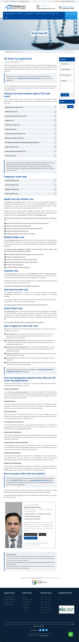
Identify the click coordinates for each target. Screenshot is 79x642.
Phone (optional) (65, 75)
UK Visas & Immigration (9, 13)
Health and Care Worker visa (14, 107)
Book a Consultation (9, 604)
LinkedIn (42, 534)
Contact (6, 1)
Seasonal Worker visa (12, 180)
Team (57, 13)
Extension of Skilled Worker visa (16, 257)
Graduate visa (9, 120)
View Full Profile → (30, 538)
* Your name (64, 64)
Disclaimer (25, 607)
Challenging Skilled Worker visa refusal (18, 267)
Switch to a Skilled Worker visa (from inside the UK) (21, 259)
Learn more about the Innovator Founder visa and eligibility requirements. (26, 304)
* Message (63, 80)
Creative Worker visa (11, 185)
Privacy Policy (26, 602)
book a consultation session (18, 392)
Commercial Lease (28, 13)
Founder (16, 292)
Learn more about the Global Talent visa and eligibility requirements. (24, 322)
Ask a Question (13, 1)
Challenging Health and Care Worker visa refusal (20, 233)
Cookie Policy (25, 604)
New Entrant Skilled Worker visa (15, 116)
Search (70, 106)
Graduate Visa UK (12, 273)
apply (19, 211)
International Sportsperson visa (15, 151)
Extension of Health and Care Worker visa (18, 226)
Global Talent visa (10, 129)
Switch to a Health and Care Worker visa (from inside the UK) (24, 228)
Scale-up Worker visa (12, 147)
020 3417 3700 (21, 215)
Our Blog (24, 597)
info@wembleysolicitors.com (40, 480)
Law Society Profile (30, 534)
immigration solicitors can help (29, 78)
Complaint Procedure (27, 599)
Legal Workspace (44, 635)
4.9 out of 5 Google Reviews (64, 1)
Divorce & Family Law (9, 599)
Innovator (10, 292)
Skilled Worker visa (11, 111)
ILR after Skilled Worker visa (14, 264)
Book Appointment (24, 1)
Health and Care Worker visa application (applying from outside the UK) (27, 223)
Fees (49, 13)
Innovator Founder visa (12, 125)
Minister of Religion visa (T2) (14, 138)
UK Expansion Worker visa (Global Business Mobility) (22, 142)
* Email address (65, 69)
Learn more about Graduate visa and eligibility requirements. (22, 286)
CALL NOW (71, 14)
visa (20, 292)
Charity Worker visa (11, 193)
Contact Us (25, 610)
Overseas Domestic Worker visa (15, 133)
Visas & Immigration (9, 597)
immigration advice (41, 215)
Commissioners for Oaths (41, 13)
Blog (53, 13)
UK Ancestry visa (10, 155)
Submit (65, 95)
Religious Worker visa (12, 189)
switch (24, 211)
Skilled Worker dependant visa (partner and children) (22, 262)
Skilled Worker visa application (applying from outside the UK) (25, 254)
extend (30, 211)
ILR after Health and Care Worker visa (17, 231)
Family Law (19, 13)
